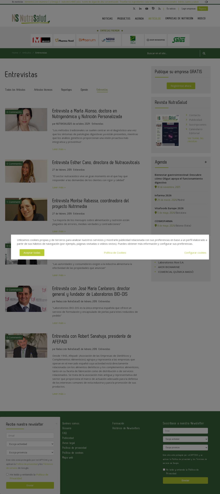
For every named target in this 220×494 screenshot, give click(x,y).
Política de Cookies (115, 252)
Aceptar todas (32, 252)
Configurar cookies (195, 252)
